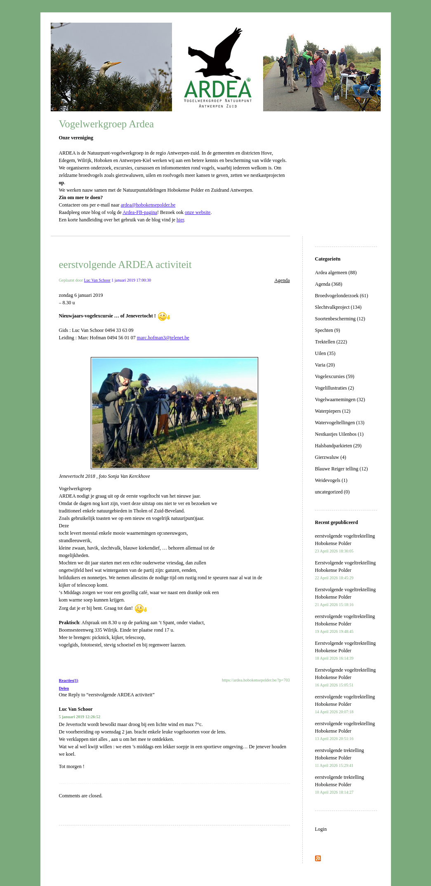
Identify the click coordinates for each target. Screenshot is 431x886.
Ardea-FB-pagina (139, 212)
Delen (64, 688)
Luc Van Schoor (97, 280)
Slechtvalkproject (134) (338, 307)
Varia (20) (325, 365)
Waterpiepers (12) (333, 411)
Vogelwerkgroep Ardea (106, 123)
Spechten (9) (327, 330)
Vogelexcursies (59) (334, 376)
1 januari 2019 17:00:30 (131, 280)
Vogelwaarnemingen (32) (340, 399)
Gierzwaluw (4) (330, 457)
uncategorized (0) (332, 492)
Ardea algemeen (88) (336, 272)
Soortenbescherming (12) (340, 319)
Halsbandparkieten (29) (338, 446)
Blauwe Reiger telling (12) (341, 469)
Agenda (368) (328, 284)
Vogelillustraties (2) (334, 388)
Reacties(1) (68, 680)
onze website (197, 212)
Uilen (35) (325, 353)
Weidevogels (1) (331, 480)
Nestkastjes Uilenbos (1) (339, 434)
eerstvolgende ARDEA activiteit (125, 264)
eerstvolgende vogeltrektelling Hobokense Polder (345, 543)
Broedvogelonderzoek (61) (341, 295)
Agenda (282, 280)
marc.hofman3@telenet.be (163, 338)
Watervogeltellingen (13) (340, 422)
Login (321, 829)
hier (180, 220)
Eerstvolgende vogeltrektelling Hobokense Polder (345, 570)
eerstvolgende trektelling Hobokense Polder (339, 757)
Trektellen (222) (331, 342)
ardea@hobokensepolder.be (148, 205)
